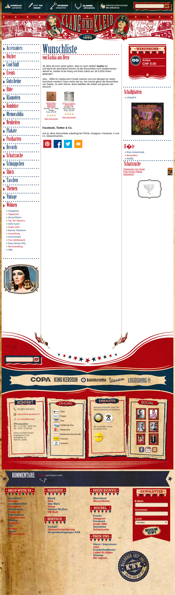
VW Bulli (53, 512)
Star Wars (54, 503)
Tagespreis (13, 214)
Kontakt (52, 526)
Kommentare (14, 237)
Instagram (99, 518)
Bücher (11, 57)
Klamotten (13, 98)
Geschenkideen (17, 503)
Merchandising (15, 246)
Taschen (12, 181)
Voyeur (12, 531)
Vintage (11, 197)
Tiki (10, 525)
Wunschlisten (14, 217)
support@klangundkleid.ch (28, 414)
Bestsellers (132, 155)
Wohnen (11, 205)
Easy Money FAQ (17, 243)
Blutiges (13, 501)
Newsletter (99, 526)
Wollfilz (130, 158)
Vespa (51, 506)
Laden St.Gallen (103, 552)
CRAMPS (131, 97)
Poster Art (14, 512)
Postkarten (13, 139)
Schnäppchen (15, 164)
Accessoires (14, 48)
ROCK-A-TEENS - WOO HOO (69, 104)
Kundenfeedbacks (104, 549)
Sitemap (13, 520)
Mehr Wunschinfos (51, 119)
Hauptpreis (13, 211)
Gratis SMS (14, 227)
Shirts (10, 172)
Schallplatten (133, 92)
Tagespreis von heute (134, 169)
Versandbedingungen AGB (64, 532)
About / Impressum (105, 544)
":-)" (42, 480)
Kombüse (12, 106)
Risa (50, 501)
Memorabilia (15, 115)
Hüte (9, 90)
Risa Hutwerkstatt (135, 152)
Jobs (96, 547)
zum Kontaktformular (26, 419)
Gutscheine (13, 81)
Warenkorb (100, 498)
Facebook (99, 521)
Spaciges (13, 523)
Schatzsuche (14, 156)
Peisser (42, 475)
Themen (11, 189)
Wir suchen (100, 558)
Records (11, 148)
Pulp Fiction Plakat (132, 171)
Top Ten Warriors (16, 220)
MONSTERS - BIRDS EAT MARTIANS (51, 105)
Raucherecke (16, 514)
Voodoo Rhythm (57, 509)
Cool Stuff (12, 65)
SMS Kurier (14, 224)
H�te (129, 147)
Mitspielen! (128, 174)
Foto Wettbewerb (16, 240)
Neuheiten (13, 123)
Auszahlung (14, 233)
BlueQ (51, 498)
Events (10, 73)
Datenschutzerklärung (61, 529)
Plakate (11, 131)
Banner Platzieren (17, 230)
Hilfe (10, 249)
